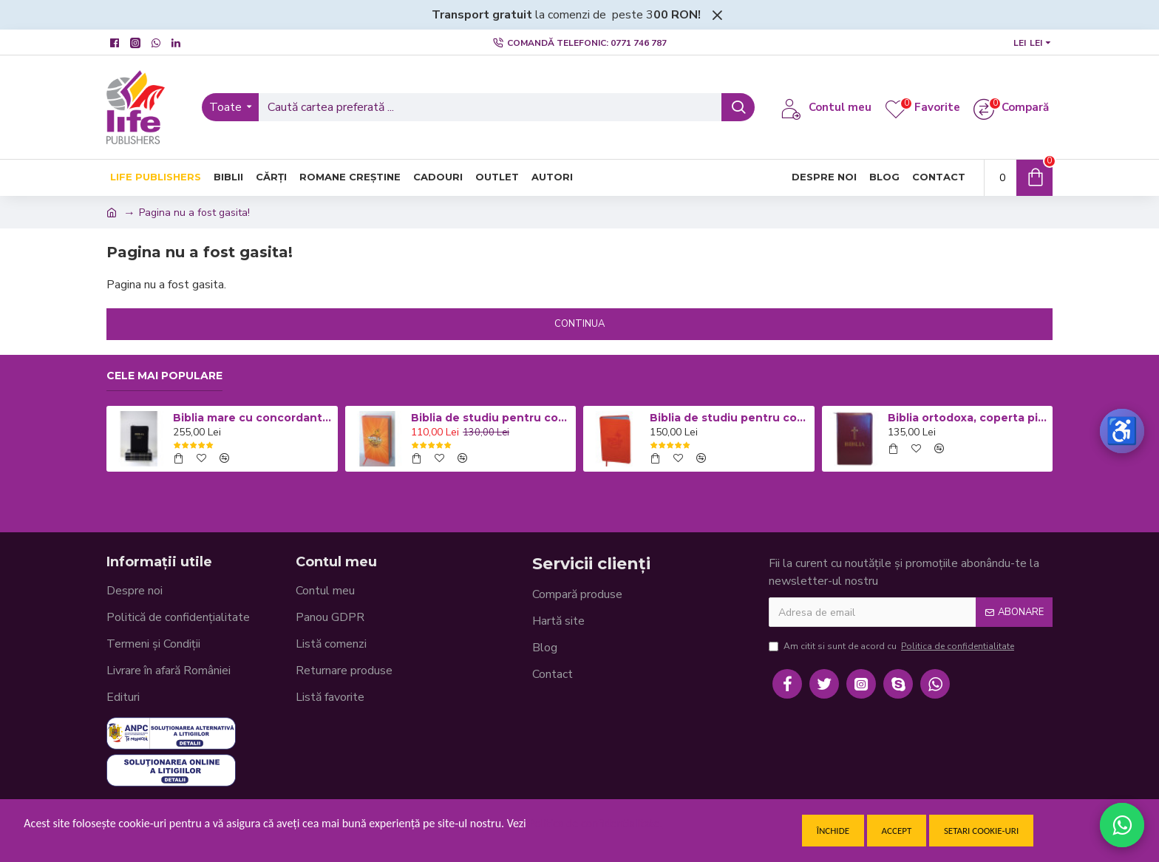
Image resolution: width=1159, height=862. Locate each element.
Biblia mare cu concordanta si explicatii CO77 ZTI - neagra (253, 417)
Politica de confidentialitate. (595, 823)
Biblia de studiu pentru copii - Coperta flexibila (729, 417)
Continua (579, 323)
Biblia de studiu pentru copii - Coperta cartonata (491, 417)
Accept (897, 830)
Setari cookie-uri (981, 830)
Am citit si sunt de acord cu (892, 646)
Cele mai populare (164, 376)
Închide (833, 830)
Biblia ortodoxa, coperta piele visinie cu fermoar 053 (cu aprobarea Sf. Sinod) (967, 417)
